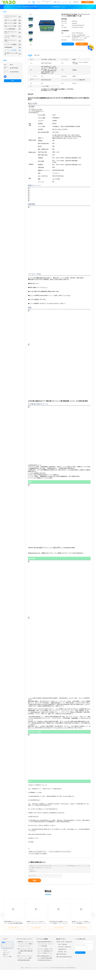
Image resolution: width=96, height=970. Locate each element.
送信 (34, 880)
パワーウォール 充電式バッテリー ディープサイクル (59, 851)
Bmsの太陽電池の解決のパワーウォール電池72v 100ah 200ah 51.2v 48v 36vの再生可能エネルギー (45, 958)
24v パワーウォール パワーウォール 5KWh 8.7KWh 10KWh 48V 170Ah (25, 951)
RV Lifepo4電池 (13, 47)
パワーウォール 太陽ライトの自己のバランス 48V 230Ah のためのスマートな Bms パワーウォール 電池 (45, 951)
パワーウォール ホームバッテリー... (13, 16)
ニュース (5, 950)
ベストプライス (68, 44)
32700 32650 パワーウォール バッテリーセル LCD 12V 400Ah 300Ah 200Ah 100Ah (13, 923)
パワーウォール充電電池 (13, 50)
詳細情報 (30, 55)
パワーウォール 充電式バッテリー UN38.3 (37, 853)
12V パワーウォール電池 (13, 20)
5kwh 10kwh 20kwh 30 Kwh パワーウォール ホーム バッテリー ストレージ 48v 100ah (45, 944)
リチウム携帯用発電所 (13, 29)
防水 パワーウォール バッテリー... (13, 32)
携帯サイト (5, 954)
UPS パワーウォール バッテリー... (13, 41)
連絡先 (12, 80)
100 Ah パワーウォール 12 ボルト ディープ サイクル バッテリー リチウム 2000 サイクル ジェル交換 (36, 923)
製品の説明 (36, 55)
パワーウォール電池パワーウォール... (13, 36)
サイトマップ (6, 952)
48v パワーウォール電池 (13, 26)
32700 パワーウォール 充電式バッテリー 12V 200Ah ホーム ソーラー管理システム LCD (81, 923)
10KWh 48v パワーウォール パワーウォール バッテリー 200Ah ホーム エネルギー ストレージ (25, 944)
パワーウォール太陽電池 (13, 44)
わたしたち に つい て (8, 948)
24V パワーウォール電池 (13, 23)
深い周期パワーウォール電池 (13, 53)
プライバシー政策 (7, 956)
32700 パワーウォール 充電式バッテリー (37, 851)
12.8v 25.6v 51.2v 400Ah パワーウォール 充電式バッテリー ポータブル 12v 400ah (58, 923)
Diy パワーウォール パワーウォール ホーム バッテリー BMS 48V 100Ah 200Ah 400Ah (25, 958)
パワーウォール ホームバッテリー (24, 939)
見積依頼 (87, 2)
